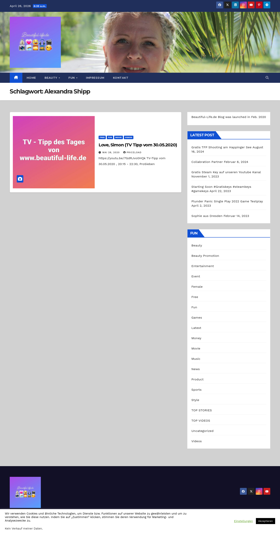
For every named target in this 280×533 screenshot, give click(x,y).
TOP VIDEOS (200, 420)
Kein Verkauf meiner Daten (23, 528)
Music (195, 359)
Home (31, 78)
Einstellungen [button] (243, 521)
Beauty (51, 78)
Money (196, 338)
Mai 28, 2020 (111, 152)
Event (195, 276)
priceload (132, 152)
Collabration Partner (207, 162)
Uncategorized (202, 431)
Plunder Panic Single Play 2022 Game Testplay (227, 201)
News (195, 369)
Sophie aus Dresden (206, 216)
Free (102, 137)
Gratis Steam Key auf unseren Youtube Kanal (226, 172)
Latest (196, 328)
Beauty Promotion (205, 256)
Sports (196, 389)
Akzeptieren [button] (265, 521)
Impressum (95, 78)
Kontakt (121, 78)
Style (195, 400)
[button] (267, 78)
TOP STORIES (201, 410)
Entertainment (202, 266)
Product (197, 379)
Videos (128, 137)
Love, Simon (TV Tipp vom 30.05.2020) (138, 145)
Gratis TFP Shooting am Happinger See (221, 147)
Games (196, 317)
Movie (118, 137)
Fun (72, 78)
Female (197, 286)
